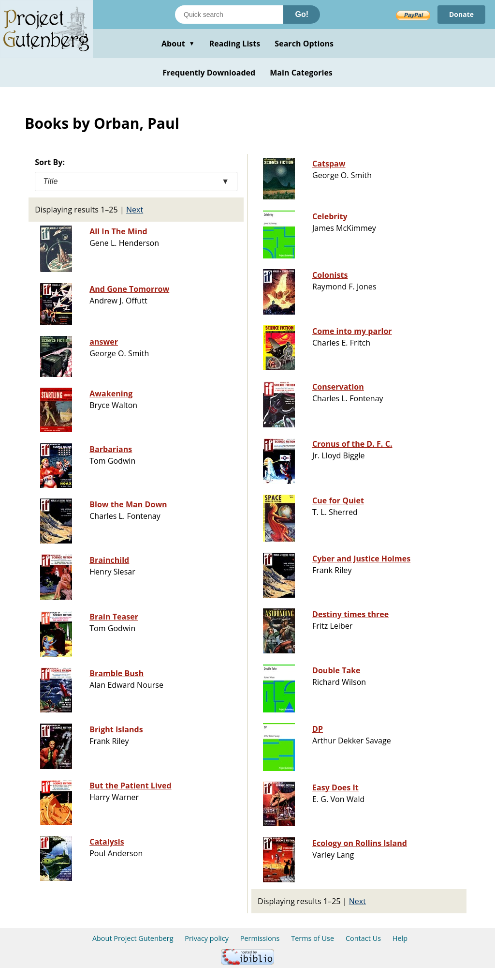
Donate (461, 14)
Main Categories (301, 72)
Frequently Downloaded (208, 72)
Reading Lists (235, 43)
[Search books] (229, 14)
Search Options (304, 43)
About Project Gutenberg (133, 938)
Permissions (260, 938)
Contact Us (363, 938)
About (178, 43)
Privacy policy (207, 938)
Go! (301, 14)
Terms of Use (312, 938)
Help (400, 938)
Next (134, 209)
